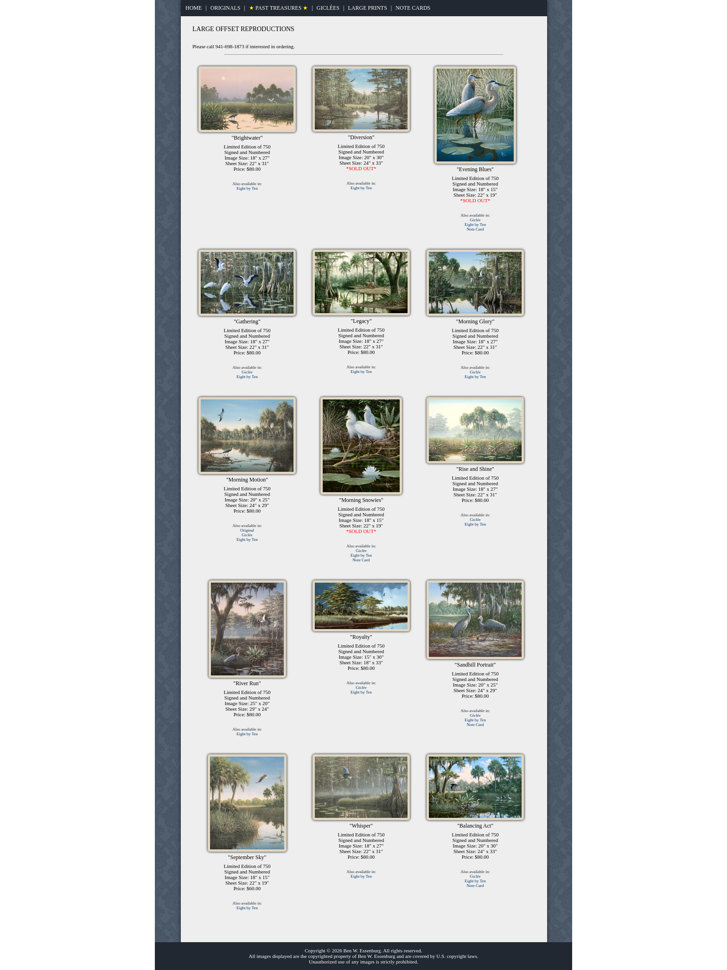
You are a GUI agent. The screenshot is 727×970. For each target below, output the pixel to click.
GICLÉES (328, 8)
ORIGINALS (225, 8)
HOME (193, 8)
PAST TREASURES (278, 8)
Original (247, 530)
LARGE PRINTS (367, 8)
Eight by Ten (247, 188)
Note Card (475, 229)
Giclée (475, 220)
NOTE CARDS (412, 8)
